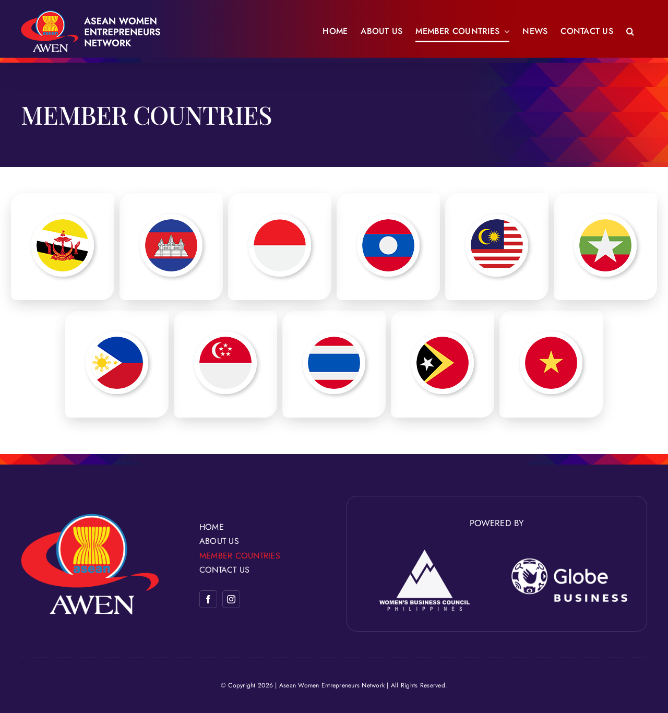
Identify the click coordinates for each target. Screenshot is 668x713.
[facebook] (208, 599)
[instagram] (231, 599)
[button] (630, 31)
